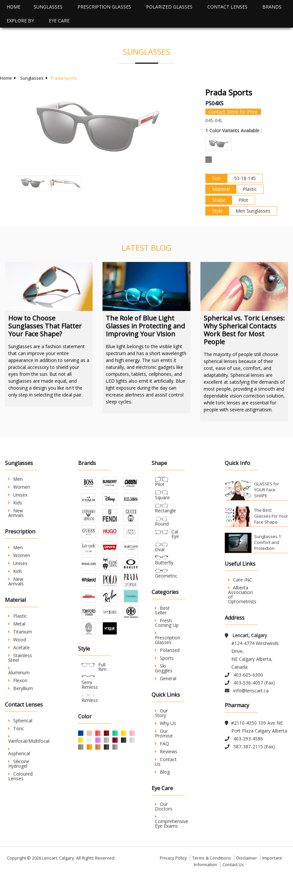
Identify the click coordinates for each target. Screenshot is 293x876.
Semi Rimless (89, 684)
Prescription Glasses (104, 7)
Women (19, 487)
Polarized (167, 650)
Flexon (17, 680)
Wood (17, 639)
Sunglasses (48, 7)
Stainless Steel (20, 657)
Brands (271, 7)
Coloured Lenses (20, 776)
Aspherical (19, 752)
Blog (162, 772)
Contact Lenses (227, 7)
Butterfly (164, 562)
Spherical (20, 720)
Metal (16, 624)
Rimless (89, 700)
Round (162, 524)
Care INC (240, 580)
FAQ (162, 743)
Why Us (165, 723)
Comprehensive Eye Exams (171, 821)
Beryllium (20, 688)
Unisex (17, 495)
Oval (159, 549)
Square (162, 497)
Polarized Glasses (169, 7)
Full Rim (102, 666)
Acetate (19, 647)
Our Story (161, 713)
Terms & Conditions (211, 858)
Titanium (20, 632)
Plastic (17, 616)
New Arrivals (16, 512)
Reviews (166, 751)
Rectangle (165, 510)
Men (15, 479)
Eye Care (59, 20)
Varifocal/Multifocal (28, 739)
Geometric (166, 576)
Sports (164, 658)
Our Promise (164, 733)
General (165, 678)
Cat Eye (175, 533)
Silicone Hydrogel (18, 763)
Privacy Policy (173, 858)
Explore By (20, 20)
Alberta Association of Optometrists (242, 594)
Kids (15, 503)
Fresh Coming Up (167, 622)
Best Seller (162, 610)
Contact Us (166, 761)
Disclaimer (246, 858)
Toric (16, 728)
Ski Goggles (163, 668)
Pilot (159, 484)
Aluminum (19, 671)
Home (13, 7)
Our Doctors (163, 806)
